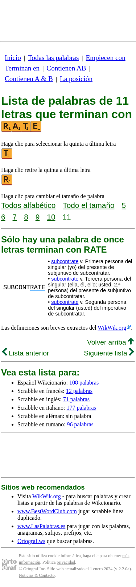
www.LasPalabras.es (41, 526)
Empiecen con (105, 57)
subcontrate (64, 261)
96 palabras (80, 424)
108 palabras (84, 382)
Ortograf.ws (31, 541)
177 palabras (81, 408)
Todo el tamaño (88, 205)
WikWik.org (112, 328)
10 (51, 217)
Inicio (13, 57)
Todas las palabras (53, 57)
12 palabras (79, 391)
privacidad (66, 562)
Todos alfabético (28, 205)
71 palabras (76, 399)
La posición (76, 79)
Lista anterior (25, 353)
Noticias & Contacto (37, 575)
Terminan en (22, 68)
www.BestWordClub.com (47, 511)
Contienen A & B (29, 79)
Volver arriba (110, 342)
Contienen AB (66, 68)
